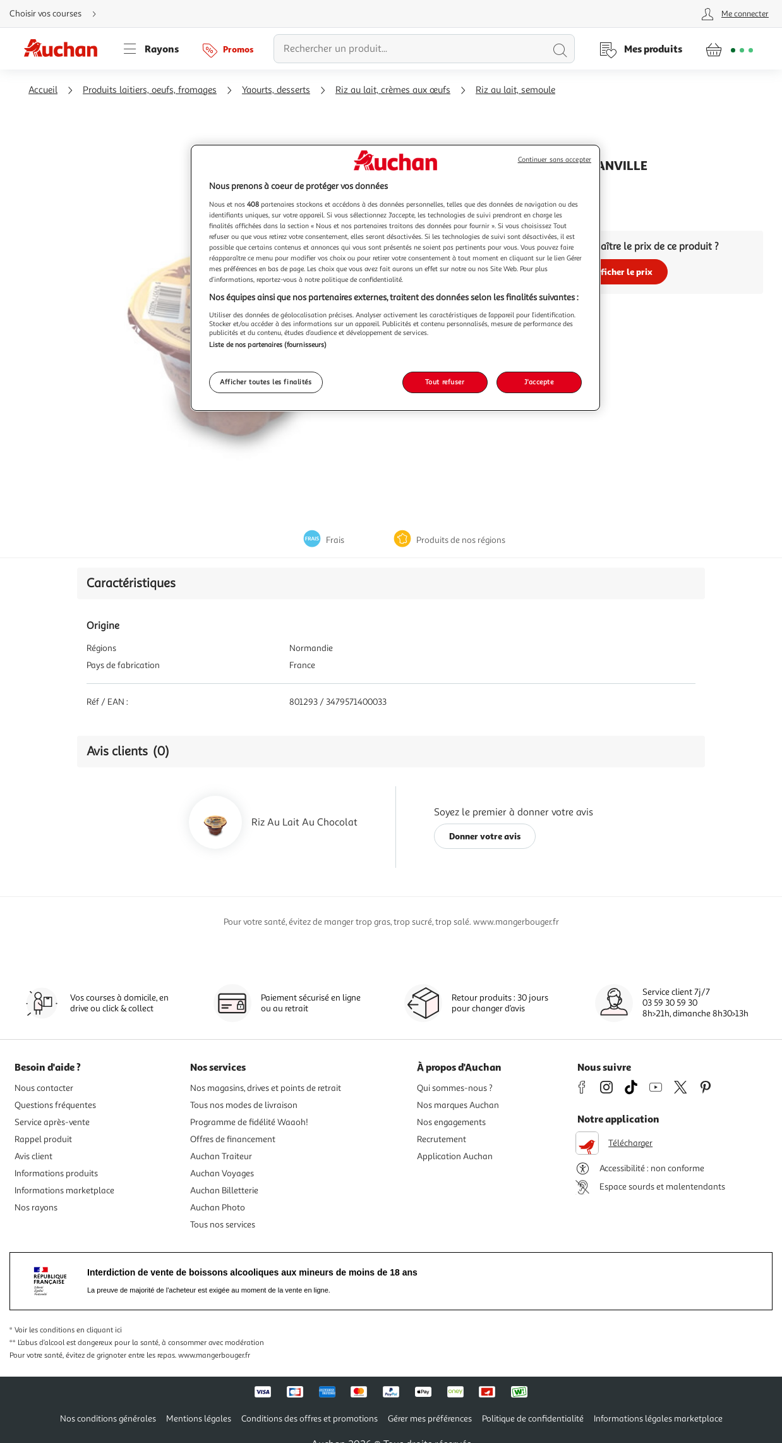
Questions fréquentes (55, 1105)
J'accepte (538, 381)
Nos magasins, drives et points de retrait (265, 1088)
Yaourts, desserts (276, 90)
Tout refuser (445, 381)
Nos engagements (451, 1122)
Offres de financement (232, 1139)
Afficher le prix (622, 271)
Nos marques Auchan (458, 1105)
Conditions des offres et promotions (309, 1418)
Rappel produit (43, 1139)
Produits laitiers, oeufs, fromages (150, 90)
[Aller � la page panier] (729, 48)
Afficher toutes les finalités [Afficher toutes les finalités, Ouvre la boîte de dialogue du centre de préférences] (266, 381)
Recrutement (441, 1139)
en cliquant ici (99, 1330)
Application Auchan (455, 1156)
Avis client (33, 1156)
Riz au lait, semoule (515, 90)
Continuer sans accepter (554, 159)
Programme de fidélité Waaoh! (249, 1122)
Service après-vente (52, 1122)
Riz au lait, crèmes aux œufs (392, 90)
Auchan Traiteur (221, 1156)
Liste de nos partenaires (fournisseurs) (268, 344)
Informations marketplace (64, 1190)
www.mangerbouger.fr (214, 1355)
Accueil (42, 90)
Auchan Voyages (222, 1173)
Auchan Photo (217, 1207)
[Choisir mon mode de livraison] (58, 13)
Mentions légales (198, 1418)
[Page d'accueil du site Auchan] (65, 48)
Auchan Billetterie (224, 1190)
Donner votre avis (485, 836)
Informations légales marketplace (658, 1418)
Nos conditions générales (108, 1418)
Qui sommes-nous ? (455, 1088)
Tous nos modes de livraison (244, 1105)
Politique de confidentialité (533, 1418)
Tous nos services (222, 1224)
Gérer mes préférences (430, 1418)
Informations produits (56, 1173)
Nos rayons (36, 1207)
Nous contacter (44, 1088)
